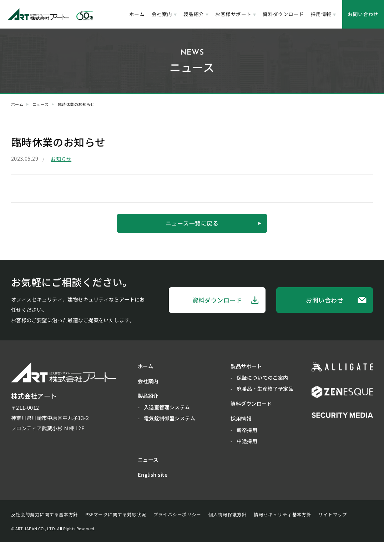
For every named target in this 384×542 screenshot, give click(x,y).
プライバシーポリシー (177, 514)
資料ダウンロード (283, 13)
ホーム (137, 13)
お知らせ (61, 158)
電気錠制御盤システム (169, 418)
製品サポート (246, 366)
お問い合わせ (363, 13)
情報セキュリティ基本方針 (282, 514)
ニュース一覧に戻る (214, 223)
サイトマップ (332, 514)
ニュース (40, 104)
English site (152, 474)
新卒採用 (247, 430)
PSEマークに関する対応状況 (115, 514)
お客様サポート (233, 13)
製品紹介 (193, 13)
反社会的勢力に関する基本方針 (44, 514)
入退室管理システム (167, 407)
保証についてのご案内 (262, 377)
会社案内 (162, 13)
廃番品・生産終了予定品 (265, 388)
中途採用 (247, 441)
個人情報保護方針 (227, 514)
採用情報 (321, 13)
